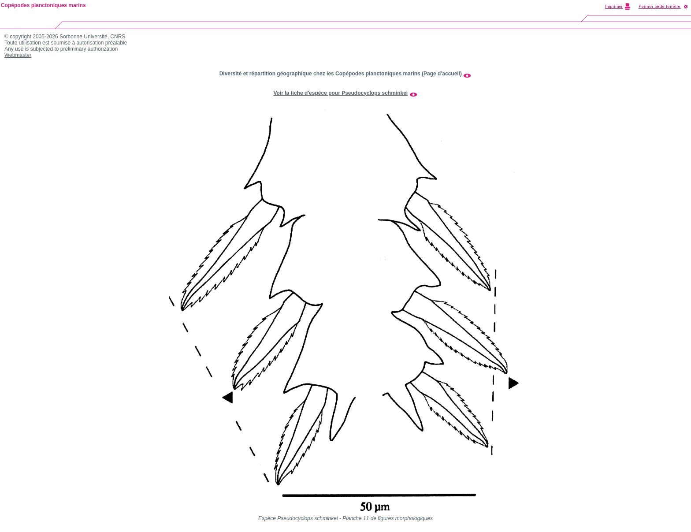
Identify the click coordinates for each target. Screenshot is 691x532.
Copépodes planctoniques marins (43, 5)
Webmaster (17, 55)
